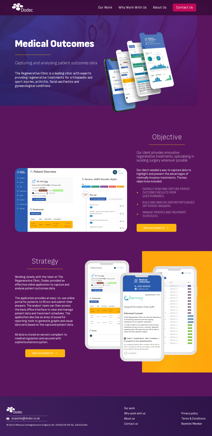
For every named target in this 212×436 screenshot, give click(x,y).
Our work (129, 408)
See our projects (157, 228)
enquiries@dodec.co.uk (23, 418)
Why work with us (135, 413)
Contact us (131, 424)
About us (129, 419)
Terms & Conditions (193, 419)
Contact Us (184, 7)
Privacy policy (189, 413)
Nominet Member (191, 424)
